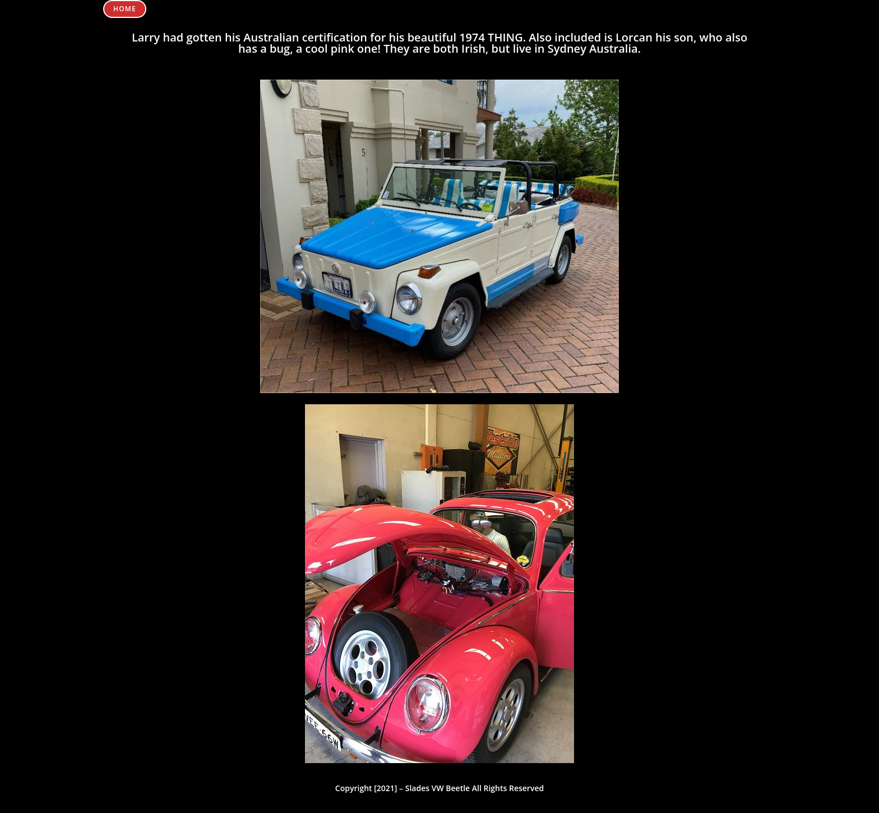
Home (124, 8)
